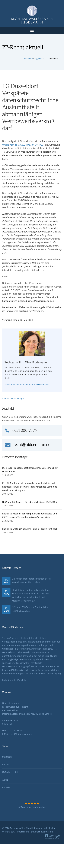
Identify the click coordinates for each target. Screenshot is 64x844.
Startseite (28, 58)
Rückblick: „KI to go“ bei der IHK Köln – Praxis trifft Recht (30, 528)
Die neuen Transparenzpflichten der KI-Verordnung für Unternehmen (32, 580)
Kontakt (6, 787)
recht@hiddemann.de (27, 444)
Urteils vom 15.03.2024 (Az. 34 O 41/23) (23, 144)
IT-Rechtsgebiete (10, 772)
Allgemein (38, 58)
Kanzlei (6, 764)
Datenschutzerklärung (42, 831)
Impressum (23, 831)
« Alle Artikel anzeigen (13, 398)
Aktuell (5, 779)
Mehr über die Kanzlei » (14, 680)
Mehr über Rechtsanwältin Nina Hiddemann (26, 384)
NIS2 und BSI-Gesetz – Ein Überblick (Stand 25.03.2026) (29, 502)
